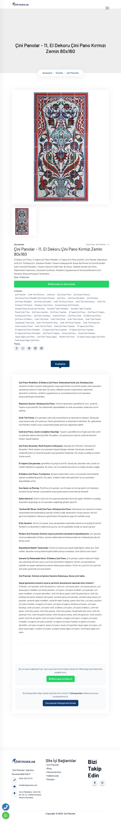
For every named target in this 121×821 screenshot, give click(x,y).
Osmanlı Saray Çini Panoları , (67, 305)
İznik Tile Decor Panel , (64, 301)
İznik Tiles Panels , (76, 319)
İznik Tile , (101, 301)
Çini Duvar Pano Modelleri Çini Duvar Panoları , (35, 298)
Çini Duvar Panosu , (82, 294)
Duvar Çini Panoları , (87, 333)
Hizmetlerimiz (53, 772)
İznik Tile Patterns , (36, 294)
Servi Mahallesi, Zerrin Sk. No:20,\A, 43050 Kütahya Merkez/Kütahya (26, 795)
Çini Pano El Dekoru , (24, 319)
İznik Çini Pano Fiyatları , (65, 326)
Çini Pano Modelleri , (24, 301)
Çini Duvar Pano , (64, 294)
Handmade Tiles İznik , (25, 322)
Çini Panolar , (21, 294)
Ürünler (59, 72)
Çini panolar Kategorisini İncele (60, 703)
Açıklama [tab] (60, 363)
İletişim (50, 779)
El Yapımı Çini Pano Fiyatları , (82, 329)
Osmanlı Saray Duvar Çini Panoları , (30, 308)
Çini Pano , (61, 298)
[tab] (24, 221)
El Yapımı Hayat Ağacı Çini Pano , (91, 336)
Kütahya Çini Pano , (24, 315)
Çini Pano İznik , (75, 315)
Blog (48, 768)
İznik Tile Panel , (42, 319)
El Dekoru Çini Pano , (92, 315)
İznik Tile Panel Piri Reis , (48, 322)
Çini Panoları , (93, 298)
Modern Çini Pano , (67, 336)
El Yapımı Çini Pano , (77, 312)
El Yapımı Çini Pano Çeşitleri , (55, 329)
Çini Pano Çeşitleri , (40, 312)
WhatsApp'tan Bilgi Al (60, 679)
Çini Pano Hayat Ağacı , (47, 336)
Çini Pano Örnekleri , (76, 298)
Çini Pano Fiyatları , (58, 312)
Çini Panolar (52, 764)
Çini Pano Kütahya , (42, 315)
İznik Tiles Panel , (58, 319)
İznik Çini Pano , (60, 315)
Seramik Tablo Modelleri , (58, 308)
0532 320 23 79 (22, 779)
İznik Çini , (51, 294)
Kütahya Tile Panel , (24, 305)
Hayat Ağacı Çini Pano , (25, 336)
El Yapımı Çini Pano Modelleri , (28, 329)
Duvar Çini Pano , (69, 333)
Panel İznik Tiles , (23, 312)
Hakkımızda (52, 775)
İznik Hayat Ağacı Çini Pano (27, 340)
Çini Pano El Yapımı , (96, 312)
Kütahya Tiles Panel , (43, 305)
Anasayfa (47, 72)
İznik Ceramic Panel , (24, 326)
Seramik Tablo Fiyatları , (81, 308)
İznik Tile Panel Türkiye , (71, 322)
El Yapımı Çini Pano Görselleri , (28, 333)
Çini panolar (73, 72)
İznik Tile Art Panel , (44, 326)
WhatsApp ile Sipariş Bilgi (61, 284)
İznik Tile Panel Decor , (85, 301)
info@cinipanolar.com (24, 786)
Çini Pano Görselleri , (43, 301)
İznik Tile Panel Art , (92, 322)
